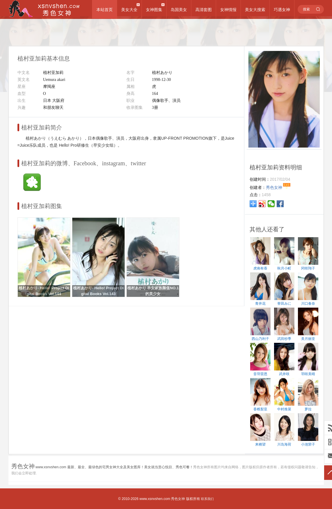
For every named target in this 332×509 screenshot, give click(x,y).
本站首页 (104, 9)
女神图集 (154, 9)
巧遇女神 (282, 9)
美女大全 (129, 9)
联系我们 (207, 499)
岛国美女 (179, 9)
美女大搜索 (255, 9)
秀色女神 (178, 499)
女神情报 (228, 9)
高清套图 (203, 9)
